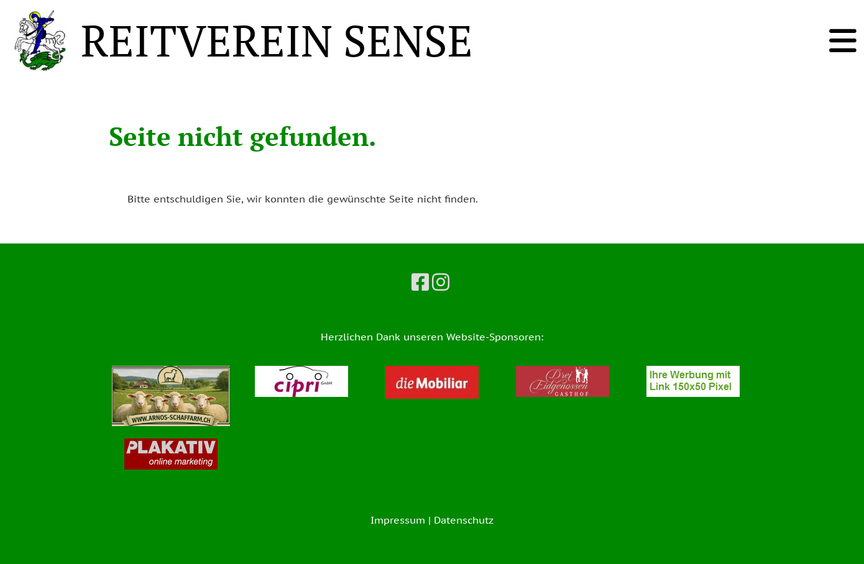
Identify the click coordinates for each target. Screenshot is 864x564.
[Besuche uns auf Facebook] (420, 282)
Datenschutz (464, 520)
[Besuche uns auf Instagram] (440, 282)
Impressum (397, 520)
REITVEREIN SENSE (277, 40)
